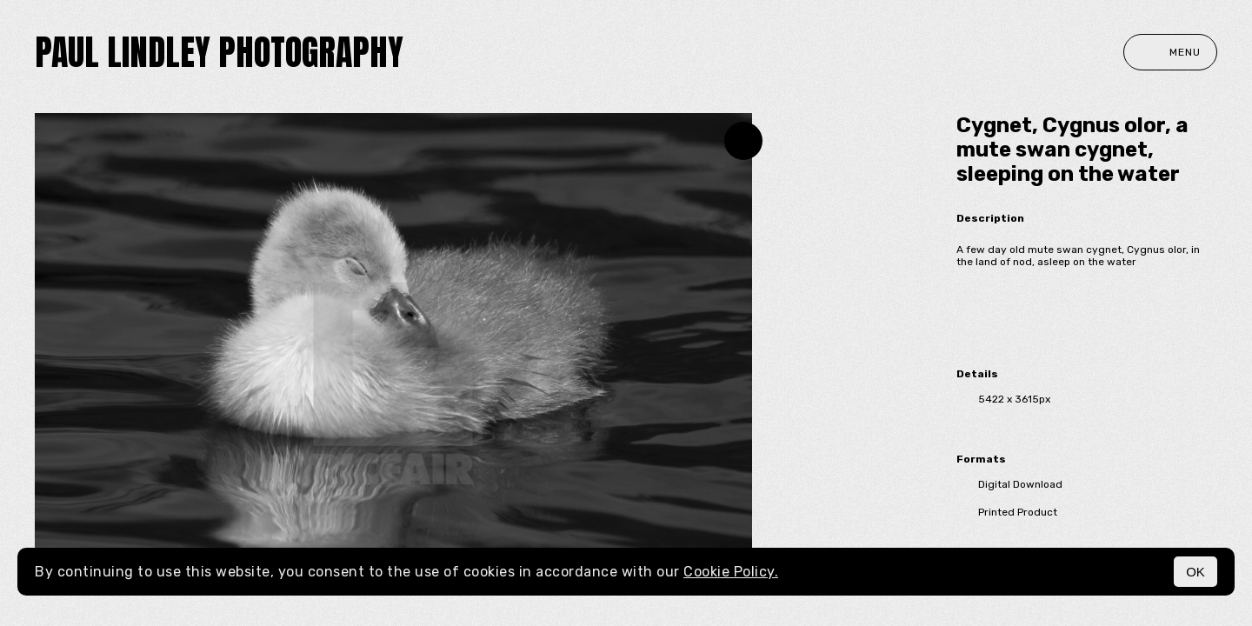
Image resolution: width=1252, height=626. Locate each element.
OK (1195, 571)
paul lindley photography (219, 52)
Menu (1170, 52)
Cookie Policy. (730, 571)
